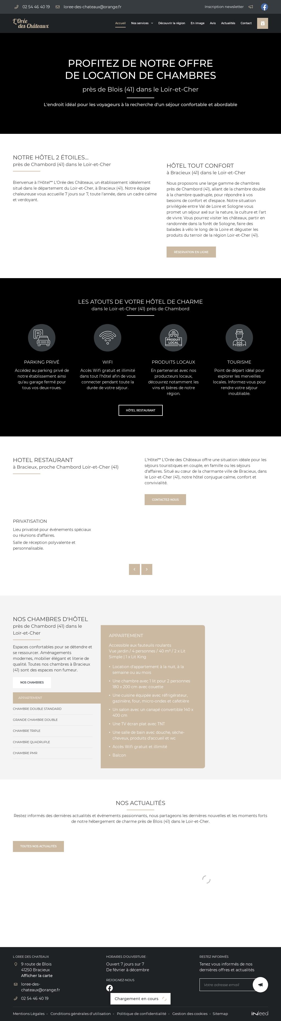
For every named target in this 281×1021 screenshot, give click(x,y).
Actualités (228, 23)
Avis (213, 23)
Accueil (120, 23)
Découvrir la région (171, 23)
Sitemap (220, 1014)
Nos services (139, 23)
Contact (246, 23)
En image (197, 23)
